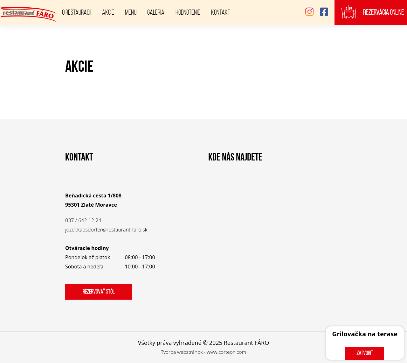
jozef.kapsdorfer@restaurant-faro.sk (106, 229)
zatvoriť (364, 353)
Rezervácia (383, 12)
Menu (130, 12)
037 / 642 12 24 (83, 220)
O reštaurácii (76, 12)
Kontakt (220, 12)
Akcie (108, 12)
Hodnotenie (188, 12)
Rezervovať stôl (98, 291)
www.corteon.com (226, 352)
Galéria (155, 12)
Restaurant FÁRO (246, 342)
